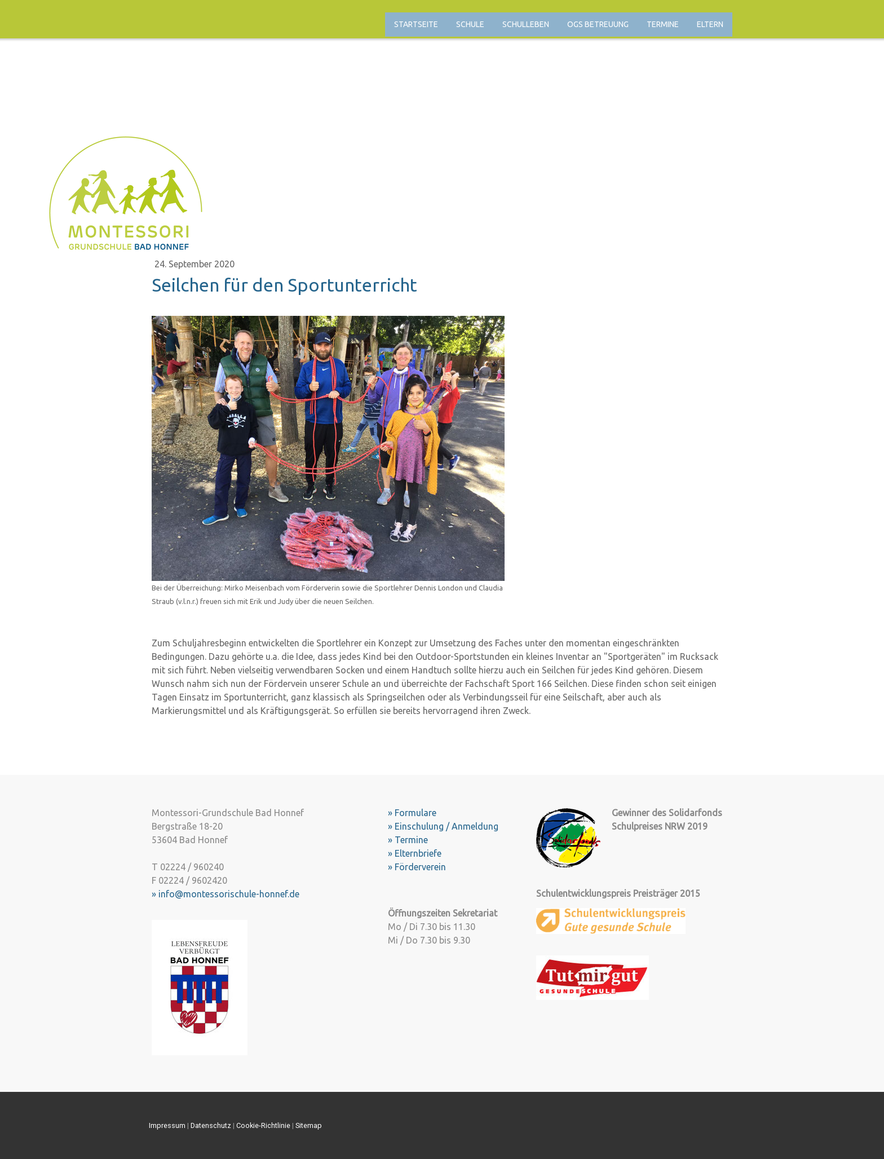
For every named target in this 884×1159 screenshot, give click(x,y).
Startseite (416, 24)
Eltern (710, 24)
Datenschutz (211, 1125)
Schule (470, 24)
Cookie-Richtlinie (263, 1125)
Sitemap (308, 1125)
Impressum (167, 1125)
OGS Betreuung (598, 24)
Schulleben (525, 24)
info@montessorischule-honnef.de (228, 894)
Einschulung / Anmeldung (446, 826)
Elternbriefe (418, 853)
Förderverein (420, 867)
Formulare (415, 813)
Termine (663, 24)
